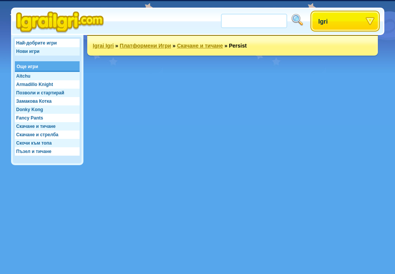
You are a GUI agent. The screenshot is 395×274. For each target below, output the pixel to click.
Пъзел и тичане (33, 151)
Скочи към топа (34, 143)
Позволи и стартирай (40, 93)
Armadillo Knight (34, 84)
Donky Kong (29, 109)
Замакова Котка (34, 101)
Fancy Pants (29, 118)
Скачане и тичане (36, 126)
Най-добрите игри (36, 43)
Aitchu (23, 76)
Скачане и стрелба (37, 134)
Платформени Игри (145, 46)
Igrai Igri (103, 46)
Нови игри (28, 51)
